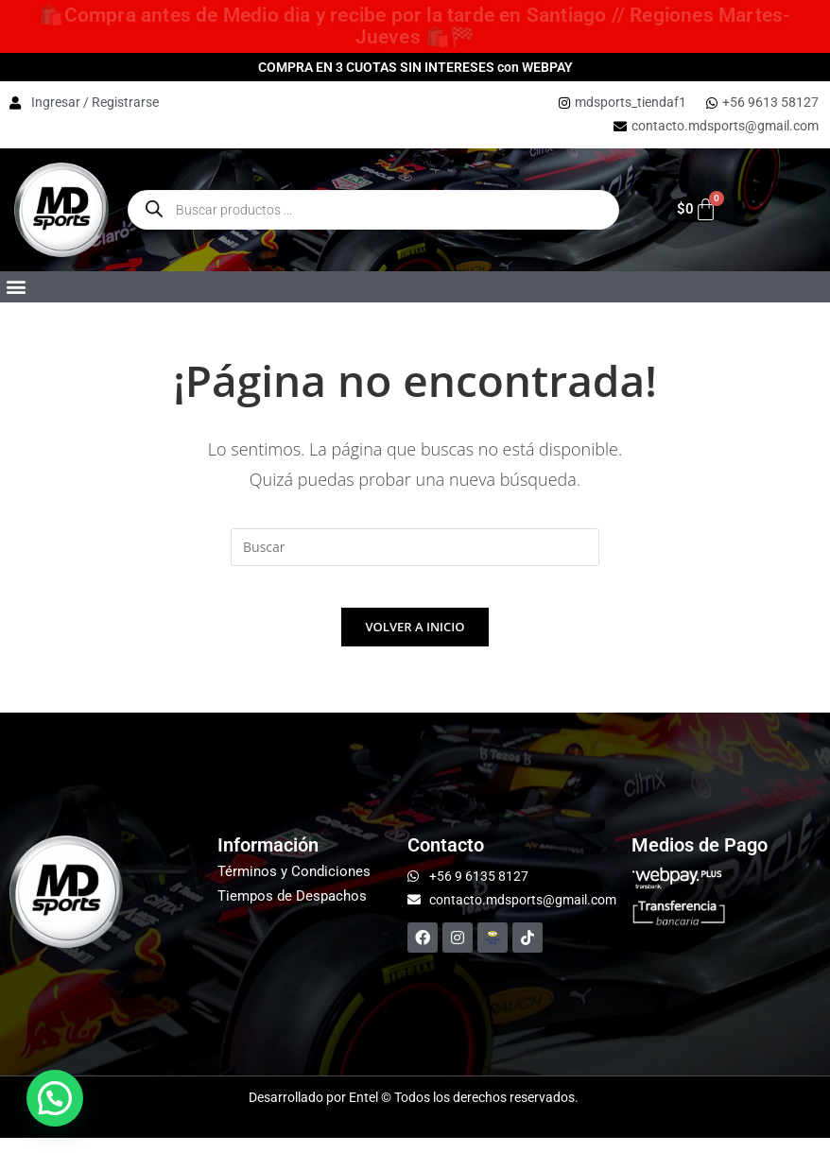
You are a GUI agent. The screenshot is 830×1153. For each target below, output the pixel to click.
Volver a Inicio (415, 641)
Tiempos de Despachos (292, 911)
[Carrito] (687, 209)
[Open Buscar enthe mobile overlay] (374, 209)
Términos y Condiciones (294, 886)
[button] (15, 286)
